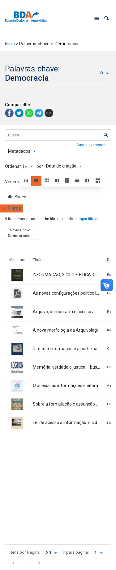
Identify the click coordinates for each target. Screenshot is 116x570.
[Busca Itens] (58, 135)
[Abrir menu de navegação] (96, 18)
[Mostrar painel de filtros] (11, 208)
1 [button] (27, 562)
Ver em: (13, 181)
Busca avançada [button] (91, 145)
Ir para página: (76, 552)
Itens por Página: (25, 552)
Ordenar (13, 166)
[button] (106, 18)
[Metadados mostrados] (22, 151)
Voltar (105, 72)
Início (10, 43)
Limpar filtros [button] (87, 219)
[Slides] (17, 197)
